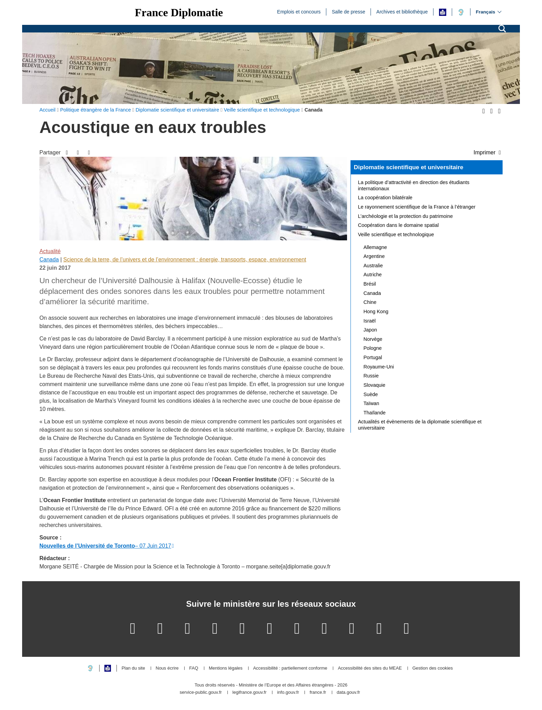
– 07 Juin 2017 (105, 546)
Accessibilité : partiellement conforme (290, 668)
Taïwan (372, 403)
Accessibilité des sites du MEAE (370, 668)
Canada (49, 259)
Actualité (49, 251)
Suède (371, 394)
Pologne (373, 348)
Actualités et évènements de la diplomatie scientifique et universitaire (420, 425)
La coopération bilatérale (385, 197)
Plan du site (133, 668)
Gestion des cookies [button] (432, 668)
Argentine (374, 256)
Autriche (373, 274)
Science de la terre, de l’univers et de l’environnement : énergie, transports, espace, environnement (184, 259)
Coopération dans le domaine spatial (398, 225)
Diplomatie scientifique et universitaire (409, 167)
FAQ (193, 668)
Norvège (373, 339)
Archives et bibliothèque (402, 11)
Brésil (370, 284)
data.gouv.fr (348, 692)
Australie (373, 265)
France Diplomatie (179, 12)
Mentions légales (226, 668)
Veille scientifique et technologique (396, 234)
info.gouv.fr (288, 692)
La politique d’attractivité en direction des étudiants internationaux (413, 185)
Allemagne (375, 247)
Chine (370, 302)
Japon (370, 330)
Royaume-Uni (379, 367)
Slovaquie (374, 385)
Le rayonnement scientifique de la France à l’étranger (417, 207)
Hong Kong (376, 311)
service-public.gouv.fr (201, 692)
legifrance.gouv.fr (249, 692)
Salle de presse (348, 11)
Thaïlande (375, 412)
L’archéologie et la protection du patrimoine (405, 216)
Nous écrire (167, 668)
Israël (370, 321)
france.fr (318, 692)
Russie (371, 375)
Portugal (373, 357)
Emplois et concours (299, 11)
